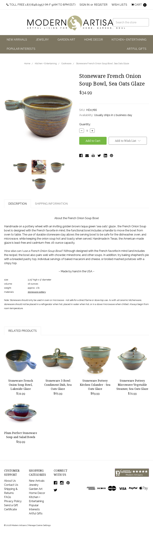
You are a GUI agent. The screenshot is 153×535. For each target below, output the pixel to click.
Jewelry (42, 39)
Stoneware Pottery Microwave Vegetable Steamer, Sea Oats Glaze (132, 385)
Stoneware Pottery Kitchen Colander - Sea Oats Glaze (95, 385)
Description (17, 203)
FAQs (7, 497)
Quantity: (85, 124)
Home (27, 63)
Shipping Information (51, 203)
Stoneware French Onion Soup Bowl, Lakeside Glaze (20, 385)
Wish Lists (119, 4)
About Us (10, 480)
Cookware (66, 63)
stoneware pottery (37, 292)
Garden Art (66, 39)
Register (100, 4)
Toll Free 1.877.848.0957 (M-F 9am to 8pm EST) (40, 4)
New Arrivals (17, 39)
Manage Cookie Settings (39, 525)
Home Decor (93, 39)
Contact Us (11, 484)
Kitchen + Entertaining (129, 39)
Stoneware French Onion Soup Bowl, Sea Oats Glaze (102, 63)
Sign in (84, 4)
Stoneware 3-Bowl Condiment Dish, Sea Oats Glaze (58, 385)
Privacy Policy (13, 501)
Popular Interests (21, 48)
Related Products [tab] (22, 330)
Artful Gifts (136, 48)
